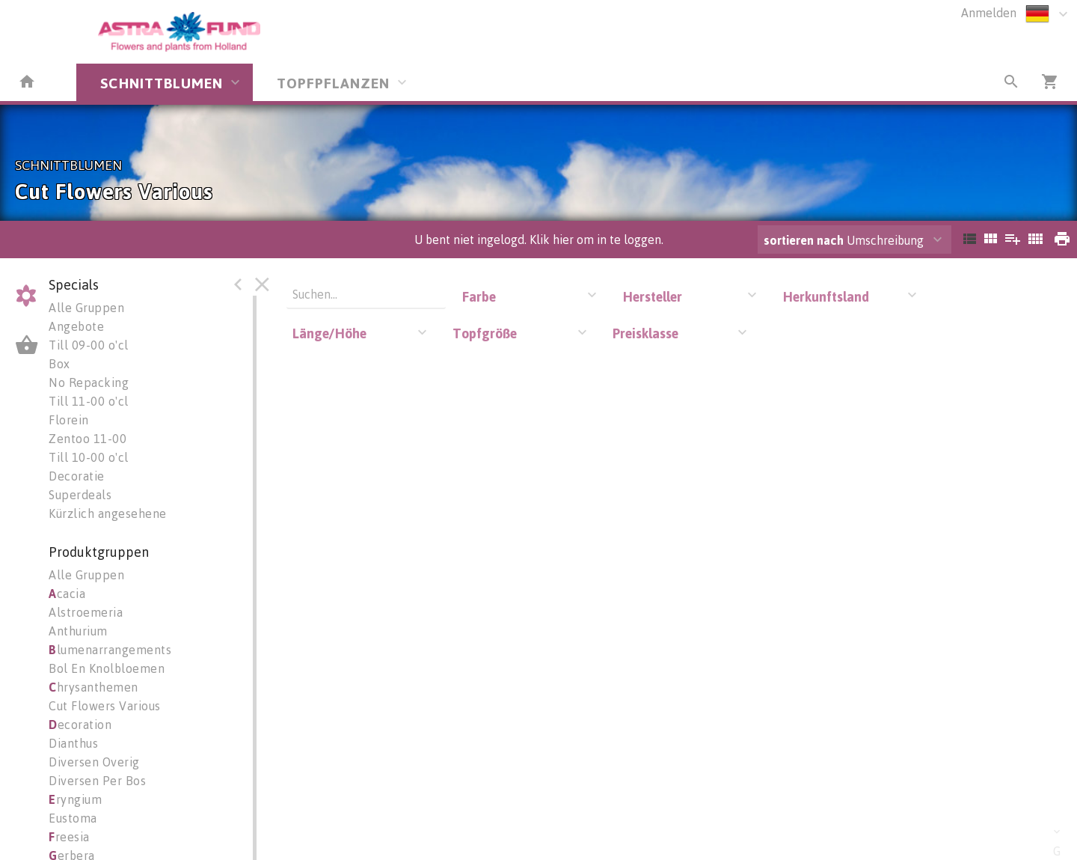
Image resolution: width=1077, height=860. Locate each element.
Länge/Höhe (329, 333)
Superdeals (80, 494)
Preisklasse (645, 333)
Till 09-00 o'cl (89, 345)
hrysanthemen (93, 687)
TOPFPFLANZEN (333, 82)
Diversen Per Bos (97, 780)
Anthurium (78, 630)
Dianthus (73, 743)
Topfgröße (484, 333)
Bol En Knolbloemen (107, 668)
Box (59, 363)
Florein (69, 419)
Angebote (76, 326)
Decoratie (77, 476)
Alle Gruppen (86, 307)
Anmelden (988, 12)
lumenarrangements (110, 649)
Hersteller (652, 296)
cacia (67, 593)
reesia (69, 836)
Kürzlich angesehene (108, 513)
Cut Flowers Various (105, 705)
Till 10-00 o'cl (89, 457)
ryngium (75, 799)
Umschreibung (844, 240)
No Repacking (89, 382)
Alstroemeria (86, 612)
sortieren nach (805, 240)
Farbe (479, 296)
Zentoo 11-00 (87, 438)
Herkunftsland (825, 296)
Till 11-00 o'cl (89, 401)
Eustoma (73, 818)
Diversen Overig (94, 761)
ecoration (80, 724)
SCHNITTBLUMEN (161, 82)
